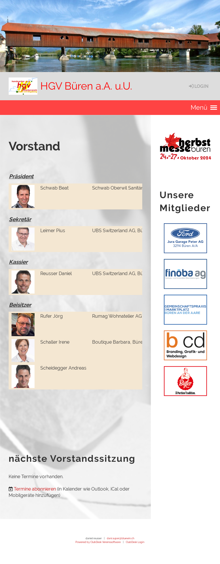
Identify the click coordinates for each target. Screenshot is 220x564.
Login (198, 86)
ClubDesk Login (135, 542)
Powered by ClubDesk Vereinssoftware (98, 542)
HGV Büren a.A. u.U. (86, 86)
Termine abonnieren (35, 489)
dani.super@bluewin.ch (120, 538)
